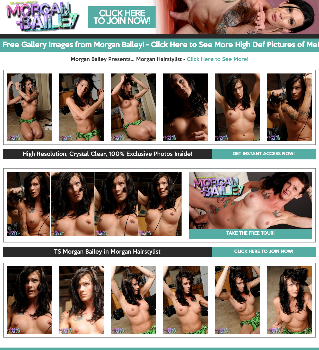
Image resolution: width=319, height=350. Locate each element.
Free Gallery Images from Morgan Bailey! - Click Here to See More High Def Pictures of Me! (160, 45)
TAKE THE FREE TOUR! (250, 234)
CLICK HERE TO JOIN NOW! (263, 252)
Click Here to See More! (217, 59)
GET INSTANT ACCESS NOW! (263, 154)
